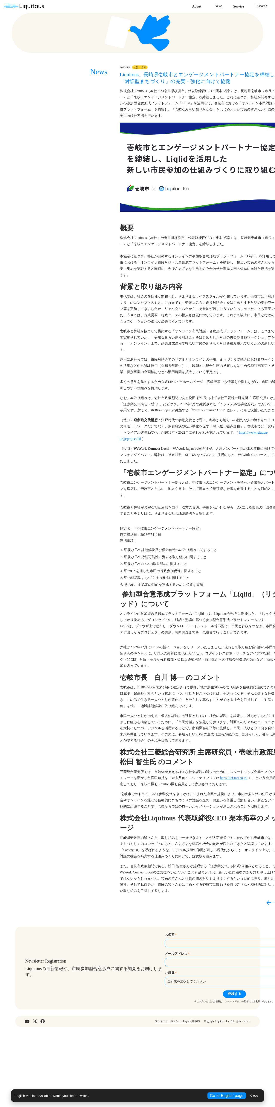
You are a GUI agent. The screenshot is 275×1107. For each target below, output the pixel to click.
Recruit (227, 6)
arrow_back (205, 978)
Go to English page (226, 1095)
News (163, 6)
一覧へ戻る (217, 978)
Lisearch (205, 6)
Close (254, 1095)
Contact (248, 6)
